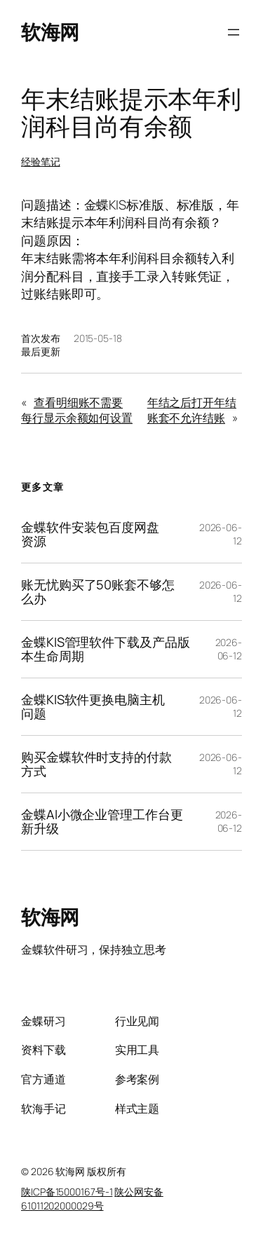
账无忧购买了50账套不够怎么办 (98, 591)
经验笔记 (40, 161)
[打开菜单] (233, 32)
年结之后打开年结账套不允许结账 (191, 410)
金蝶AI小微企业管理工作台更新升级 (102, 821)
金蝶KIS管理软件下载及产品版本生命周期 (105, 649)
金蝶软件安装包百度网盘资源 (90, 534)
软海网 (50, 31)
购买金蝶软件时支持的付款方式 (96, 764)
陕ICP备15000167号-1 (66, 1191)
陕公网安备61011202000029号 (92, 1198)
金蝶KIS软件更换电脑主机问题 (93, 706)
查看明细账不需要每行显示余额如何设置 (77, 410)
